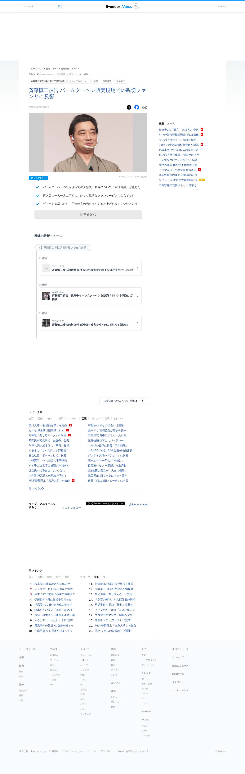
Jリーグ (84, 665)
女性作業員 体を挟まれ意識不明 (178, 164)
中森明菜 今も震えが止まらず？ (53, 630)
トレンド (118, 418)
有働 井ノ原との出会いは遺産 (106, 425)
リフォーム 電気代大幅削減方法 (178, 179)
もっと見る (36, 488)
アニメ (145, 726)
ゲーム (145, 730)
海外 (49, 418)
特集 (113, 707)
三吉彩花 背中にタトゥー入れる (107, 435)
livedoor (222, 6)
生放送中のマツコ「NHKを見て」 (115, 615)
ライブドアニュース (119, 6)
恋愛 (144, 655)
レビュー (115, 697)
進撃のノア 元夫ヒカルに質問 (113, 620)
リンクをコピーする (144, 107)
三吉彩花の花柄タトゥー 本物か (178, 185)
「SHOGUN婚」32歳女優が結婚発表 (110, 450)
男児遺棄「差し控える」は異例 (113, 594)
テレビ (114, 675)
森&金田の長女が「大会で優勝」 (107, 470)
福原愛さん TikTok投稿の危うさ (53, 604)
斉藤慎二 (120, 81)
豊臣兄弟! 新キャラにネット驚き (107, 475)
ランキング (178, 657)
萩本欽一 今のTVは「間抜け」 (106, 460)
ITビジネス (55, 675)
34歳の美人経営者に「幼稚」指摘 (49, 445)
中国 (21, 700)
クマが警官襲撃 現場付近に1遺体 (179, 134)
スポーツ (73, 418)
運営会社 (23, 751)
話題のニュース (180, 665)
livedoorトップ (38, 751)
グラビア (115, 670)
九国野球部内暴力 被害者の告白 (178, 174)
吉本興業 (107, 81)
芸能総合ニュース (69, 68)
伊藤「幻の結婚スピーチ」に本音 (108, 480)
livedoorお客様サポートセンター (134, 751)
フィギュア (85, 714)
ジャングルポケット (78, 81)
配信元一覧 (178, 673)
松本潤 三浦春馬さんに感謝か (52, 583)
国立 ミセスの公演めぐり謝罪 (113, 630)
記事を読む (88, 214)
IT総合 (53, 679)
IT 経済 (60, 418)
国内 (40, 418)
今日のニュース (180, 649)
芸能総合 (115, 655)
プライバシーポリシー (72, 751)
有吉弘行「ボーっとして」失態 (47, 455)
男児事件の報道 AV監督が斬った (54, 625)
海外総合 (23, 690)
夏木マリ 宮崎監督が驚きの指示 (107, 430)
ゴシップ (95, 418)
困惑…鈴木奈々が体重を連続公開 (54, 615)
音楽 (113, 660)
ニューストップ (36, 68)
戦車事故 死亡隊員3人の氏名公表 (179, 149)
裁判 (96, 81)
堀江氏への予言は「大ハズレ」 (47, 470)
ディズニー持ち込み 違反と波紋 (53, 588)
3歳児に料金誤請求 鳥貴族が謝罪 (179, 144)
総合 (31, 577)
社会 (21, 671)
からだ (145, 689)
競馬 (82, 694)
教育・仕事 (147, 684)
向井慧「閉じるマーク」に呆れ (47, 435)
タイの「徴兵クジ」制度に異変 (177, 139)
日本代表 (84, 660)
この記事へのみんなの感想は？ (121, 400)
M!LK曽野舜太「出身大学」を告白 (49, 480)
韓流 (113, 665)
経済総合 (54, 655)
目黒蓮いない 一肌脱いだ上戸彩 (107, 465)
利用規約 (53, 751)
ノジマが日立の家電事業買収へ (177, 169)
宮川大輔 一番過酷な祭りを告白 (48, 425)
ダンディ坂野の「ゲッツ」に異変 (108, 455)
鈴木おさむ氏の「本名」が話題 (53, 609)
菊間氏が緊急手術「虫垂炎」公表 (49, 440)
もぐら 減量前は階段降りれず (46, 430)
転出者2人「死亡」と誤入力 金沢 (179, 129)
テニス (83, 684)
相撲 (82, 699)
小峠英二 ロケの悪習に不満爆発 (48, 460)
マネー (145, 694)
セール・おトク (180, 690)
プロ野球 (84, 670)
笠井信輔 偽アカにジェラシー (106, 440)
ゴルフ (83, 679)
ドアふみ (137, 6)
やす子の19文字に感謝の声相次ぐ (49, 465)
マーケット (55, 660)
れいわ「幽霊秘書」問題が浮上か (179, 154)
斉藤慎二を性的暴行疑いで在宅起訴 (48, 81)
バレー (83, 709)
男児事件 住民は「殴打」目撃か (114, 604)
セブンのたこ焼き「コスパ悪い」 (115, 609)
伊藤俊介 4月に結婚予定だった (53, 599)
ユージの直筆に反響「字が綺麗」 (108, 445)
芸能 (84, 418)
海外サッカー (86, 655)
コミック (146, 735)
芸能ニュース (52, 68)
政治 (49, 577)
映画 (113, 691)
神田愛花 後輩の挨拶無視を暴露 (114, 583)
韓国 (21, 695)
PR (51, 684)
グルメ (145, 703)
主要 (31, 418)
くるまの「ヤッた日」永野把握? (48, 450)
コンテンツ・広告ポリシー (101, 751)
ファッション (148, 665)
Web (52, 665)
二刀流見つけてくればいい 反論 (178, 160)
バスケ (83, 704)
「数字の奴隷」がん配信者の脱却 (115, 599)
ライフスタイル (149, 660)
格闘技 (83, 689)
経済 (67, 577)
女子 (107, 418)
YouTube (146, 711)
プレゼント (116, 702)
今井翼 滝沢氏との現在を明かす (48, 475)
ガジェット (55, 670)
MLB (82, 675)
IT (75, 577)
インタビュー (179, 682)
